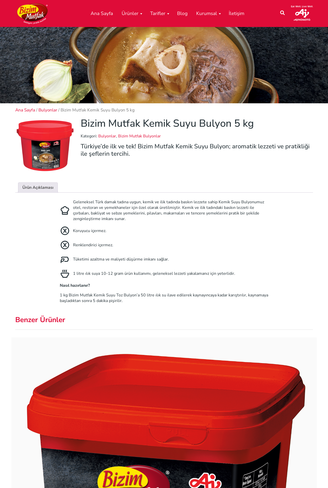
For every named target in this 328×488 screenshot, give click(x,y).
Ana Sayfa (102, 13)
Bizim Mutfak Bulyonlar (139, 136)
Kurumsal (206, 13)
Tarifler (157, 13)
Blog (182, 13)
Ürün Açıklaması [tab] (37, 187)
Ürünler (130, 13)
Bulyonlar (47, 110)
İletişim (236, 13)
